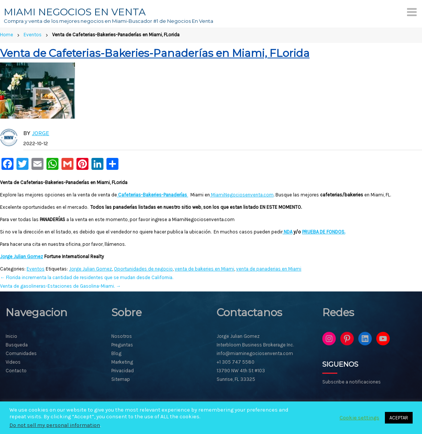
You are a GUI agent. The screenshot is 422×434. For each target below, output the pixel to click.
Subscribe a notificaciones (351, 382)
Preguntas (122, 345)
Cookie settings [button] (359, 418)
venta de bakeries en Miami (204, 269)
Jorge (40, 133)
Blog (116, 353)
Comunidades (21, 353)
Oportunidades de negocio (143, 269)
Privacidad (122, 370)
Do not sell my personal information (54, 425)
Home (6, 34)
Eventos (33, 34)
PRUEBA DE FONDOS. (323, 232)
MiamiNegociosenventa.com (242, 195)
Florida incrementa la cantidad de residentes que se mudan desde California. (86, 277)
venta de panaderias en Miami (268, 269)
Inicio (11, 336)
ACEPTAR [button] (398, 418)
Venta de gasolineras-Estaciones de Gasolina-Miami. (60, 286)
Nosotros (121, 336)
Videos (13, 362)
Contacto (16, 370)
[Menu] (412, 12)
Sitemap (120, 379)
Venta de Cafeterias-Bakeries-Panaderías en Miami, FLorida (155, 53)
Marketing (122, 362)
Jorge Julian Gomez (21, 256)
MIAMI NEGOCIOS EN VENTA (75, 12)
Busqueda (17, 345)
